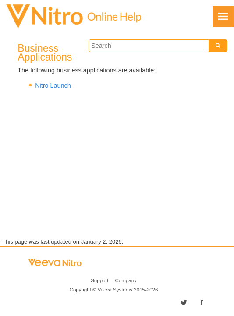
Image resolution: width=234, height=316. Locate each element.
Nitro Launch (53, 85)
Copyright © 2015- (114, 289)
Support (99, 280)
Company (126, 280)
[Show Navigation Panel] (223, 16)
